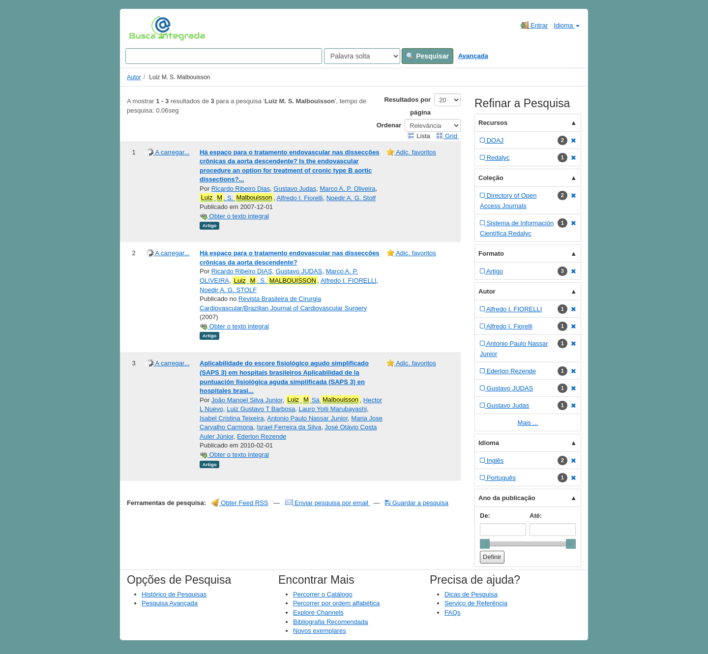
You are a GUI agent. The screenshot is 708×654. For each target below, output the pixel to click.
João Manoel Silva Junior (247, 400)
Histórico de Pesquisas (174, 594)
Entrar (534, 25)
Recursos (492, 122)
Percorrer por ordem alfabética (336, 603)
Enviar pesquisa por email (327, 502)
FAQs (452, 612)
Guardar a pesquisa (416, 502)
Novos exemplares (319, 630)
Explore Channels (318, 612)
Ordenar (389, 125)
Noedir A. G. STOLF (228, 290)
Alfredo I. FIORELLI (348, 280)
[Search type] (362, 56)
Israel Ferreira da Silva (289, 427)
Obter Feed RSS (239, 502)
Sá (323, 399)
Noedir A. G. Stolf (351, 198)
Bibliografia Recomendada (330, 621)
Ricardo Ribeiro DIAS (241, 271)
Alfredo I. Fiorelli (300, 198)
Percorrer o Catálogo (323, 594)
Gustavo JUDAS (299, 271)
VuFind (144, 28)
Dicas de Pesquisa (471, 594)
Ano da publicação (506, 498)
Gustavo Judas (294, 188)
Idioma (567, 25)
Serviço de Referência (475, 603)
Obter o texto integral (234, 216)
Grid (447, 136)
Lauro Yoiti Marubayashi (332, 409)
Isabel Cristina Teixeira (232, 418)
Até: (536, 515)
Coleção (490, 177)
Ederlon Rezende (261, 436)
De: (485, 515)
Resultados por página (407, 106)
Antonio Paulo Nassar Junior (307, 418)
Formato (491, 253)
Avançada (473, 55)
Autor (134, 77)
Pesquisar (427, 56)
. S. (236, 197)
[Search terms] (223, 56)
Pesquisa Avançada (170, 603)
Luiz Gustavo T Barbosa (261, 409)
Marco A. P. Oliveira (347, 188)
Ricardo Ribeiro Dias (240, 188)
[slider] (485, 544)
